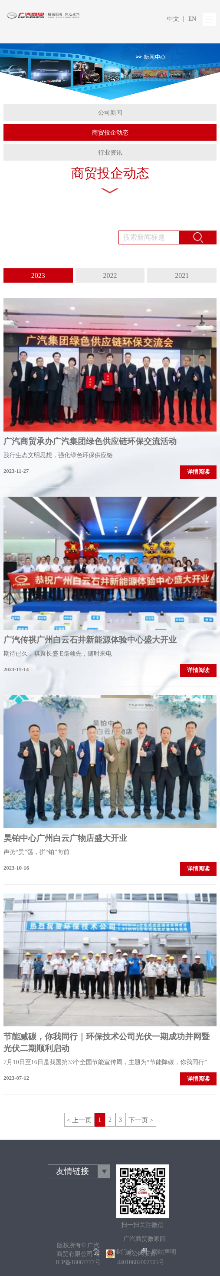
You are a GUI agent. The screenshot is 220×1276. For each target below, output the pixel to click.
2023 (38, 275)
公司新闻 (110, 112)
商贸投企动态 (110, 132)
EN (192, 19)
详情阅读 (198, 472)
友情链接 (72, 1171)
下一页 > (140, 1120)
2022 (110, 275)
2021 (182, 275)
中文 (173, 19)
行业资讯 (110, 152)
